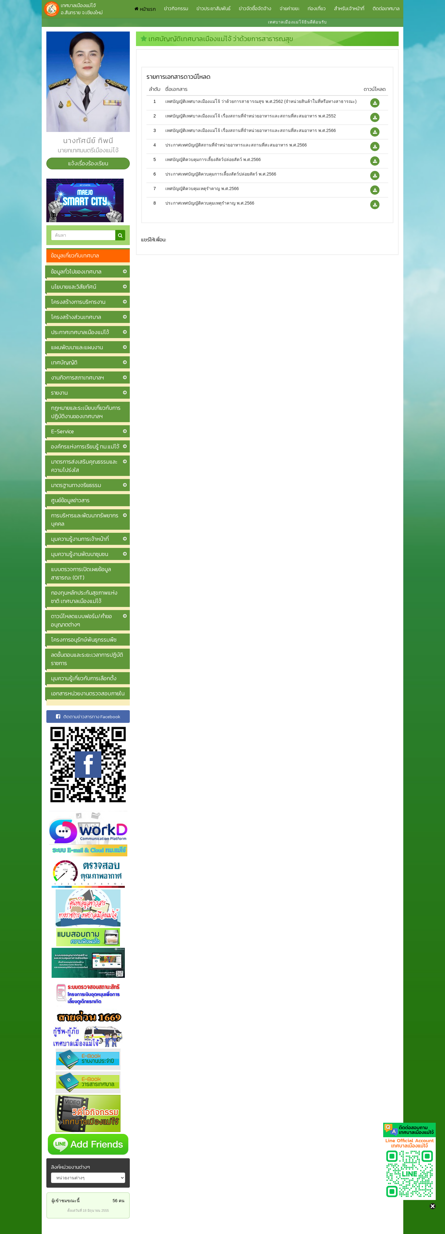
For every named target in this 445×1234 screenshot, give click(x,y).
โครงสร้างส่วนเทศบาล (76, 317)
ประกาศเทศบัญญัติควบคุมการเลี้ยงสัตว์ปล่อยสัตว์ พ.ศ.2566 (220, 174)
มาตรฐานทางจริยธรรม (76, 485)
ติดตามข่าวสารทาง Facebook (88, 716)
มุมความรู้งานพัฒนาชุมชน (79, 554)
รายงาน (59, 392)
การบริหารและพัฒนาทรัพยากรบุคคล (84, 519)
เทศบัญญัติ (64, 362)
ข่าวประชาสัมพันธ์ (214, 8)
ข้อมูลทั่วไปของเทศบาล (76, 271)
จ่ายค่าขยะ (289, 8)
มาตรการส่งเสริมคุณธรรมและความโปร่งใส (84, 465)
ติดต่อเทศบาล (386, 8)
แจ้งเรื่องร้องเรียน (88, 163)
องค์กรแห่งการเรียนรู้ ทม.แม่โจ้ (85, 446)
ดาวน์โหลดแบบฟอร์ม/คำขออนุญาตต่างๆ (81, 620)
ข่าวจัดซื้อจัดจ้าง (255, 8)
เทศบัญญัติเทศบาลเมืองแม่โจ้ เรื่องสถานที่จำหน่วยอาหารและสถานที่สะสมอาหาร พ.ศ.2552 (250, 115)
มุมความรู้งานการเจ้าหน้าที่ (80, 539)
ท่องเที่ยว (317, 8)
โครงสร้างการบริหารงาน (78, 302)
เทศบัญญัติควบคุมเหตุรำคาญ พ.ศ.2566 (202, 188)
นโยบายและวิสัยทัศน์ (73, 286)
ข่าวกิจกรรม (176, 8)
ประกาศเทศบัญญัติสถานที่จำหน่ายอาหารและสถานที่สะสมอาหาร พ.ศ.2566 (236, 144)
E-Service (62, 431)
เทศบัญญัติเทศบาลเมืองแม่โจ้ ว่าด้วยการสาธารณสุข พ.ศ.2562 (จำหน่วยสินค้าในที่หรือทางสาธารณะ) (261, 101)
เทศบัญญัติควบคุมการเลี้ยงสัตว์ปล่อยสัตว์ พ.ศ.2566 (213, 159)
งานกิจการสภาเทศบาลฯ (77, 377)
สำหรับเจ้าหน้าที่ (349, 8)
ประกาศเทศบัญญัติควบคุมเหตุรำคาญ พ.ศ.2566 (209, 203)
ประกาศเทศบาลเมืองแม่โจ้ (80, 332)
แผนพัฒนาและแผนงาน (77, 347)
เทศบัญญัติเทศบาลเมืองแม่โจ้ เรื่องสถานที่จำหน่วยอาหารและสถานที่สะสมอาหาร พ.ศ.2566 (250, 130)
